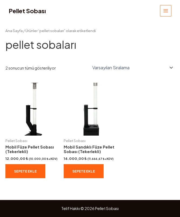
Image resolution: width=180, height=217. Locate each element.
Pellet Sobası (27, 11)
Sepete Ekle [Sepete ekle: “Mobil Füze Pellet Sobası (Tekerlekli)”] (25, 171)
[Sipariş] (132, 67)
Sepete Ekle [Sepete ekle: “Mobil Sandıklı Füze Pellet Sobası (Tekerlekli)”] (83, 171)
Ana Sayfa (14, 30)
